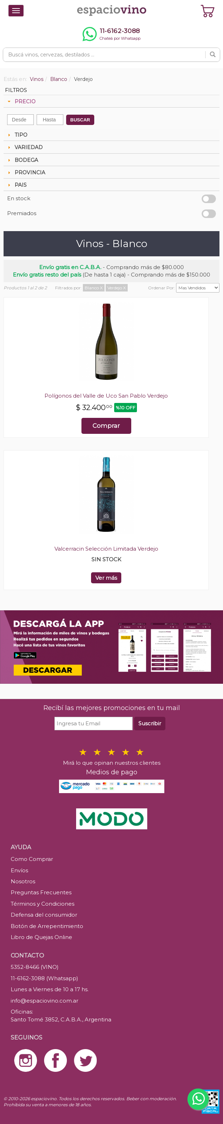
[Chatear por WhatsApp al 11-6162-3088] (111, 34)
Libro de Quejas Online (41, 937)
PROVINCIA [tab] (25, 172)
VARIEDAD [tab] (24, 147)
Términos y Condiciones (42, 903)
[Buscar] (213, 54)
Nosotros (23, 881)
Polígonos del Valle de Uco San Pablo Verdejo (106, 395)
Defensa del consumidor (44, 914)
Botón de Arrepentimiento (47, 926)
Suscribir (149, 723)
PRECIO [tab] (21, 101)
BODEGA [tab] (22, 160)
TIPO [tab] (16, 135)
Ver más (106, 577)
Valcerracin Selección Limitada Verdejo (106, 548)
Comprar (106, 425)
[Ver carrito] (207, 10)
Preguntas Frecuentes (41, 892)
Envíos (19, 870)
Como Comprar (32, 859)
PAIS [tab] (16, 185)
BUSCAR (80, 119)
